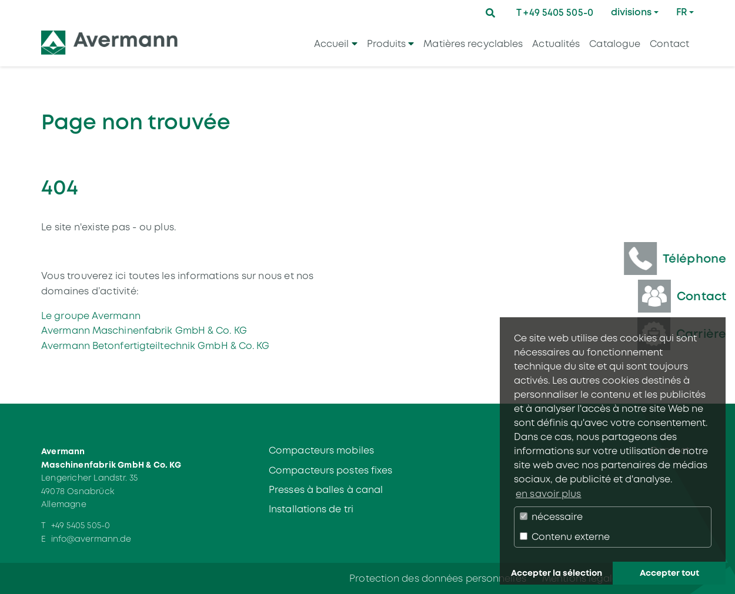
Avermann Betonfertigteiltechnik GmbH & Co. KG (155, 346)
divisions (631, 12)
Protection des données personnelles (437, 578)
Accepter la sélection (556, 573)
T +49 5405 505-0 (554, 12)
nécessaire (551, 517)
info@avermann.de (91, 538)
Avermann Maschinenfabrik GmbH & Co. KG (144, 330)
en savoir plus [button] (548, 494)
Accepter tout (669, 573)
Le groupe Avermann (91, 316)
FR (681, 12)
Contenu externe (565, 537)
